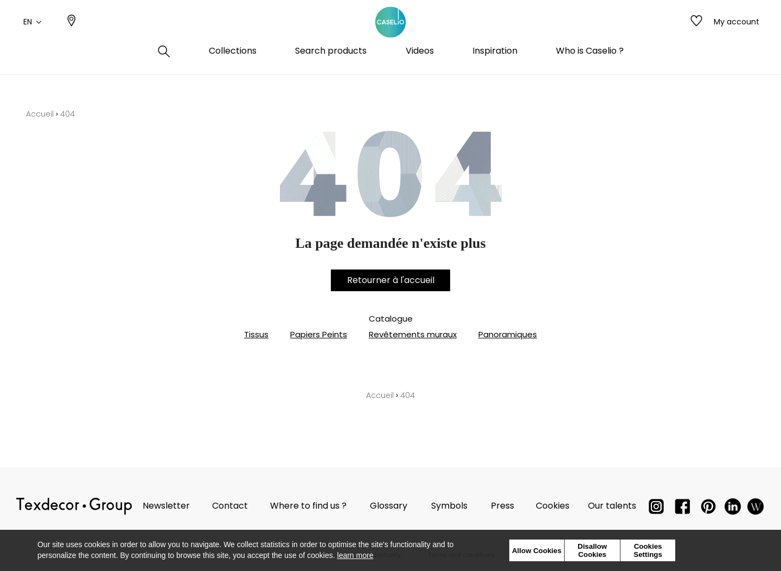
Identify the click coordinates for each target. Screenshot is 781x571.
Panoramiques (507, 334)
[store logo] (390, 34)
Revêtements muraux (413, 334)
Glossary (388, 505)
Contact (230, 505)
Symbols (449, 505)
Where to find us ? (308, 505)
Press (502, 505)
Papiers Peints (318, 334)
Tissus (256, 334)
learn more (355, 555)
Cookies (552, 505)
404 (67, 113)
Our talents (612, 505)
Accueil (40, 113)
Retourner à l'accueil (390, 280)
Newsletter (166, 505)
